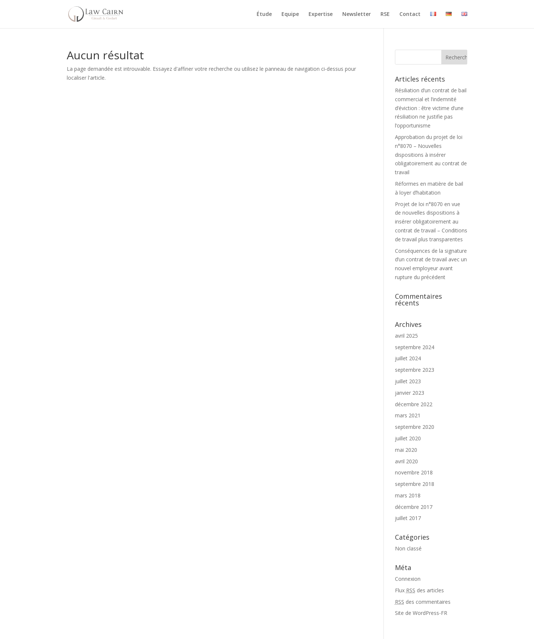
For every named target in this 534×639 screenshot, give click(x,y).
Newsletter (356, 14)
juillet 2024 (408, 358)
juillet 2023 (408, 381)
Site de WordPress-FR (421, 612)
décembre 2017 (413, 506)
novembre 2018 (414, 472)
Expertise (321, 14)
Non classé (408, 548)
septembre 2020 (414, 426)
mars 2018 (408, 495)
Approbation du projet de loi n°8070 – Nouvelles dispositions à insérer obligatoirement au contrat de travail (431, 154)
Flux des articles (419, 590)
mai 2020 (406, 449)
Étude (264, 14)
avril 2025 (406, 335)
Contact (410, 14)
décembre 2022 (413, 404)
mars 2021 (408, 415)
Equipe (290, 14)
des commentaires (423, 601)
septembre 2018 (414, 483)
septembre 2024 (414, 347)
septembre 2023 (414, 369)
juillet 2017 (408, 518)
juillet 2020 (408, 438)
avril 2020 (406, 461)
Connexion (408, 578)
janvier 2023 (409, 392)
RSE (385, 14)
